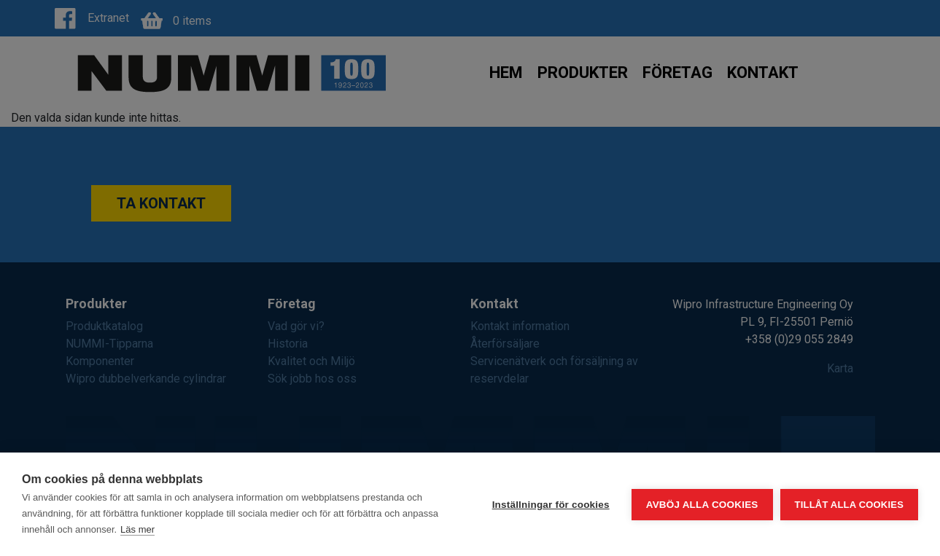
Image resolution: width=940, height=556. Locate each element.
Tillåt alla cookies (849, 504)
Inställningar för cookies (551, 504)
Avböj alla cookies (702, 504)
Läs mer (137, 529)
